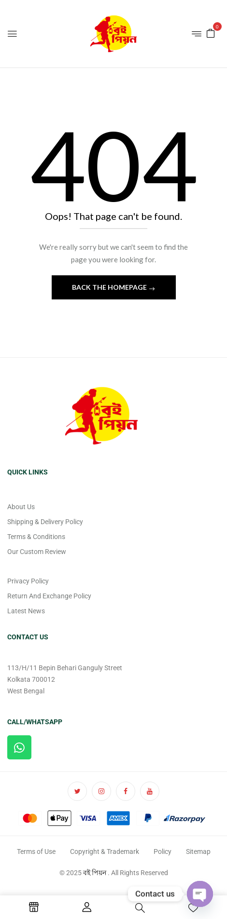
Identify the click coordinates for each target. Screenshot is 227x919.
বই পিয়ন (94, 873)
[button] (210, 32)
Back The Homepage (110, 287)
